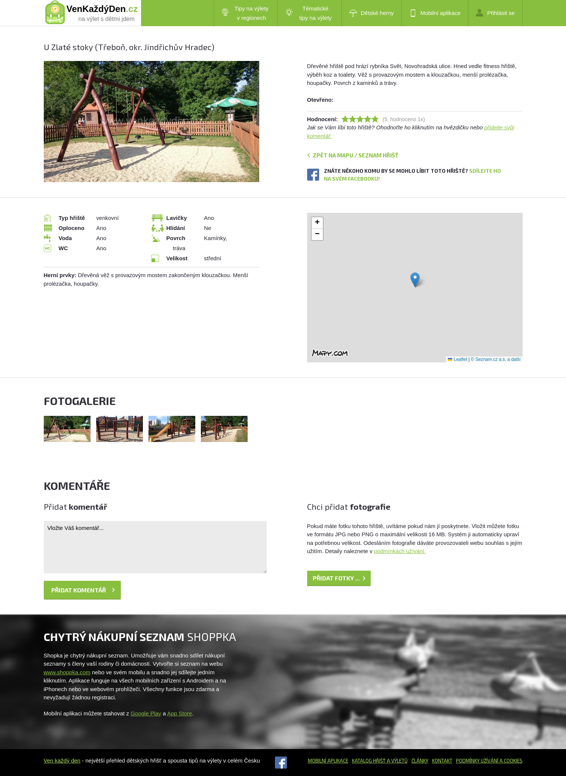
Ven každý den (62, 760)
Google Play (146, 713)
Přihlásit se (495, 12)
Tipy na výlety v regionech (245, 13)
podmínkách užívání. (400, 551)
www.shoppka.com (67, 672)
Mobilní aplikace (435, 13)
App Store (179, 713)
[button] (415, 280)
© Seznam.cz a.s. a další (496, 359)
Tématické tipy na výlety (308, 13)
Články (420, 761)
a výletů (397, 761)
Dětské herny (371, 13)
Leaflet (457, 359)
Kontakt (442, 761)
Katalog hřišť (369, 761)
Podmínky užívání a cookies (489, 761)
